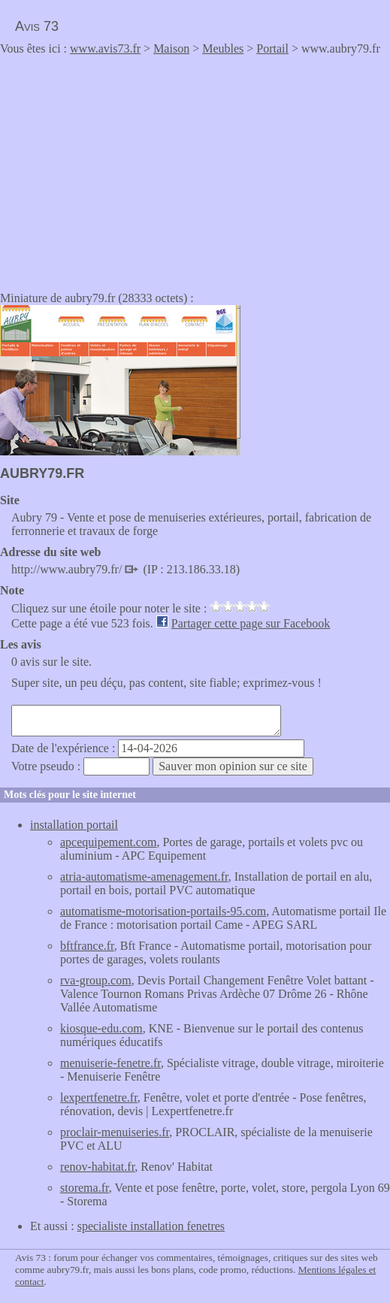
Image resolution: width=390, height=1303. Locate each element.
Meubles (222, 48)
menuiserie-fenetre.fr (110, 1063)
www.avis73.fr (105, 48)
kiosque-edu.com (101, 1028)
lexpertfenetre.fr (99, 1097)
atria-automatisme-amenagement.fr (144, 876)
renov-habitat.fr (97, 1166)
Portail (272, 48)
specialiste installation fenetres (151, 1226)
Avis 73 (37, 26)
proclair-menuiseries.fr (114, 1132)
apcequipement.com (108, 842)
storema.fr (84, 1187)
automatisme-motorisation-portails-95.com (163, 911)
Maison (171, 48)
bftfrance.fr (87, 945)
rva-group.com (96, 980)
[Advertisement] (126, 168)
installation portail (74, 824)
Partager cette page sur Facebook (250, 623)
